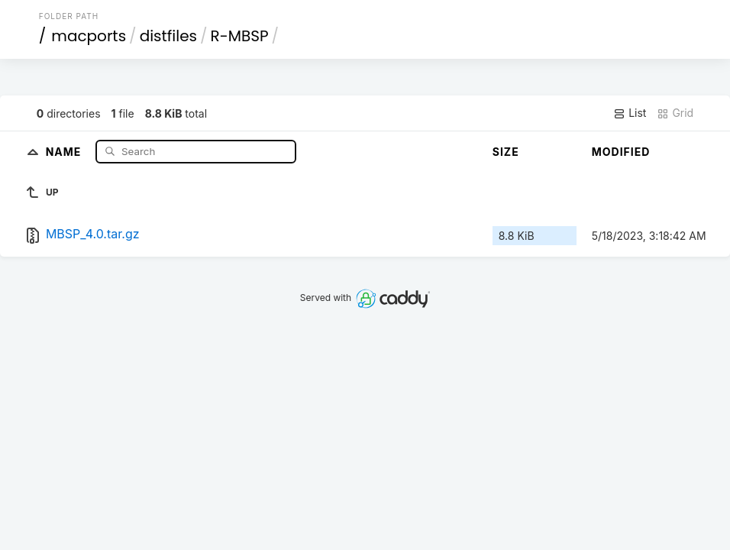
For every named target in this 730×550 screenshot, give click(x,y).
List (629, 113)
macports (88, 36)
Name (65, 150)
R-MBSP (240, 36)
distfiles (168, 36)
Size (506, 151)
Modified (621, 151)
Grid (675, 113)
